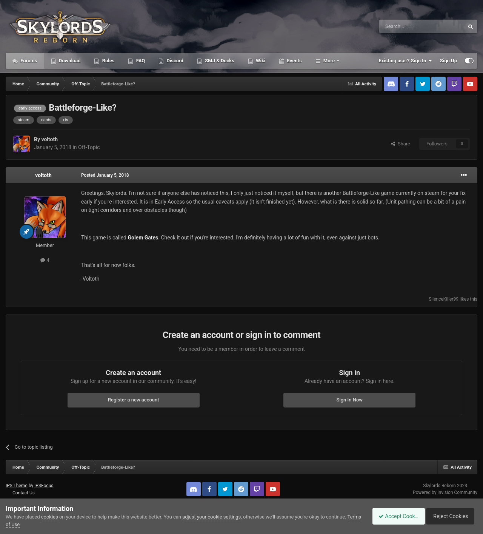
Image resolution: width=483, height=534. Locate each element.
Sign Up (448, 60)
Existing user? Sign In (405, 61)
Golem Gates (143, 238)
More (329, 60)
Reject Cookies (451, 516)
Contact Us (23, 492)
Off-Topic (89, 147)
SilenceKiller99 (443, 299)
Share (400, 144)
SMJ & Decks (219, 60)
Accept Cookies (394, 516)
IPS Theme (17, 485)
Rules (107, 60)
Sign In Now (350, 400)
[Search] (403, 26)
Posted (105, 175)
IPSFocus (43, 485)
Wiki (260, 60)
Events (293, 60)
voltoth (49, 139)
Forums (28, 60)
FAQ (140, 60)
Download (69, 60)
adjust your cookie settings (211, 517)
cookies (49, 517)
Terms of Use (20, 524)
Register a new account (133, 400)
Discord (174, 60)
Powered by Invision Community (445, 492)
